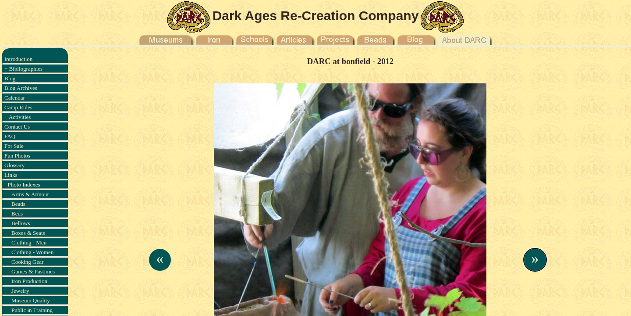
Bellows (20, 223)
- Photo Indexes (22, 184)
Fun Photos (17, 155)
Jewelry (20, 290)
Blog (9, 78)
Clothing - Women (32, 252)
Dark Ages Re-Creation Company (316, 15)
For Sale (14, 146)
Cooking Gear (27, 262)
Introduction (18, 59)
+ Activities (17, 117)
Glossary (14, 165)
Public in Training (32, 310)
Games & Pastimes (33, 271)
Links (11, 175)
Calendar (14, 97)
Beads (18, 204)
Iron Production (29, 281)
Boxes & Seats (28, 233)
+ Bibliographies (23, 68)
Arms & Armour (30, 194)
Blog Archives (20, 88)
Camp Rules (18, 107)
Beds (17, 213)
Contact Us (17, 126)
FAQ (9, 136)
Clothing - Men (28, 242)
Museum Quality (30, 300)
